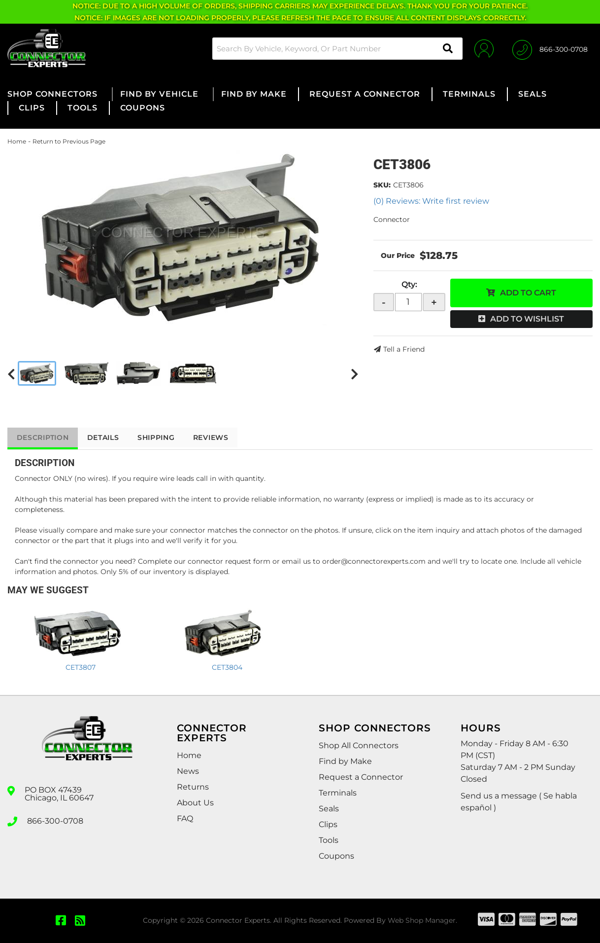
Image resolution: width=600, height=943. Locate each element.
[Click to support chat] (550, 48)
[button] (336, 48)
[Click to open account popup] (483, 48)
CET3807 (81, 667)
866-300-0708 (55, 821)
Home (16, 141)
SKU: (382, 185)
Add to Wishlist (527, 319)
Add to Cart (528, 292)
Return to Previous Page (69, 141)
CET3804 (227, 667)
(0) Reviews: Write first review (431, 201)
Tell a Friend (404, 349)
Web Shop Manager (422, 920)
